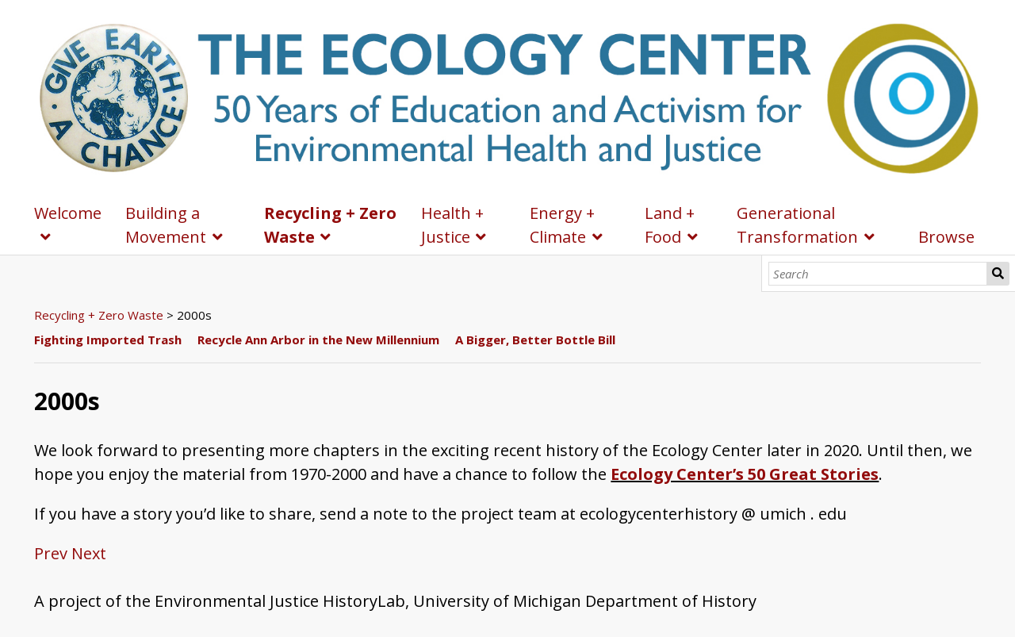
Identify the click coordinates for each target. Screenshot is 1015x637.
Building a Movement (165, 225)
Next (88, 553)
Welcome (68, 213)
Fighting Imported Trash (108, 339)
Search (998, 274)
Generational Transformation (797, 225)
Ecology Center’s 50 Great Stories (745, 474)
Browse (946, 237)
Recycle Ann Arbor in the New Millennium (318, 339)
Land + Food (670, 225)
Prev (50, 553)
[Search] (878, 274)
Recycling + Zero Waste (330, 225)
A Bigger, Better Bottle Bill (535, 339)
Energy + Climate (562, 225)
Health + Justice (452, 225)
